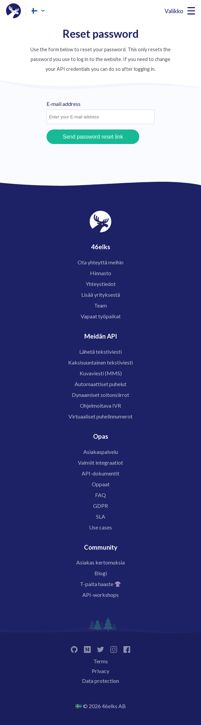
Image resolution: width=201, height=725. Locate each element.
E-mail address (64, 103)
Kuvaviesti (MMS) (101, 373)
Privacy (100, 671)
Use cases (100, 527)
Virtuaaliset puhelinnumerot (100, 416)
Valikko (174, 10)
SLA (100, 516)
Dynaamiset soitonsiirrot (100, 395)
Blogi (100, 573)
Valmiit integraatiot (100, 462)
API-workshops (100, 594)
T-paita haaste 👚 (100, 584)
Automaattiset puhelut (100, 384)
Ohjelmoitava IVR (100, 405)
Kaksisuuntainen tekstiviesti (100, 362)
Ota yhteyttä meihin (100, 262)
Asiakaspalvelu (100, 451)
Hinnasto (100, 273)
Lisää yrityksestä (100, 294)
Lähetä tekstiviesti (100, 351)
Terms (100, 661)
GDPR (100, 505)
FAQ (100, 495)
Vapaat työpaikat (101, 316)
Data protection (100, 680)
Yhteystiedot (101, 284)
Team (100, 305)
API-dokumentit (100, 473)
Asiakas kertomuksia (100, 562)
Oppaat (101, 484)
